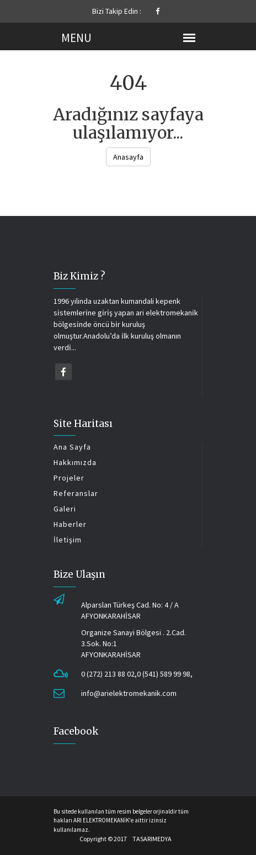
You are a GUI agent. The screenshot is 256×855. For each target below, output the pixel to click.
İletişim (68, 540)
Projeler (69, 478)
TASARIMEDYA (152, 839)
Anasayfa (128, 157)
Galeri (65, 509)
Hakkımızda (75, 462)
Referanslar (76, 493)
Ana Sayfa (72, 447)
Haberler (70, 524)
